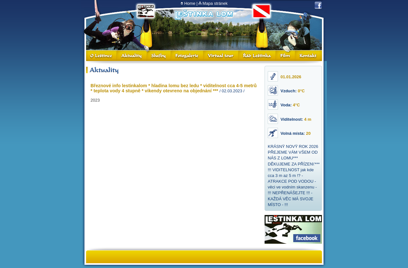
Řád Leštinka (257, 55)
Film (285, 55)
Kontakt (308, 55)
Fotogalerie (187, 55)
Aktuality (132, 55)
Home (189, 3)
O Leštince (101, 55)
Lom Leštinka (203, 14)
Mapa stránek (215, 3)
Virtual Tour (220, 55)
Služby (159, 55)
